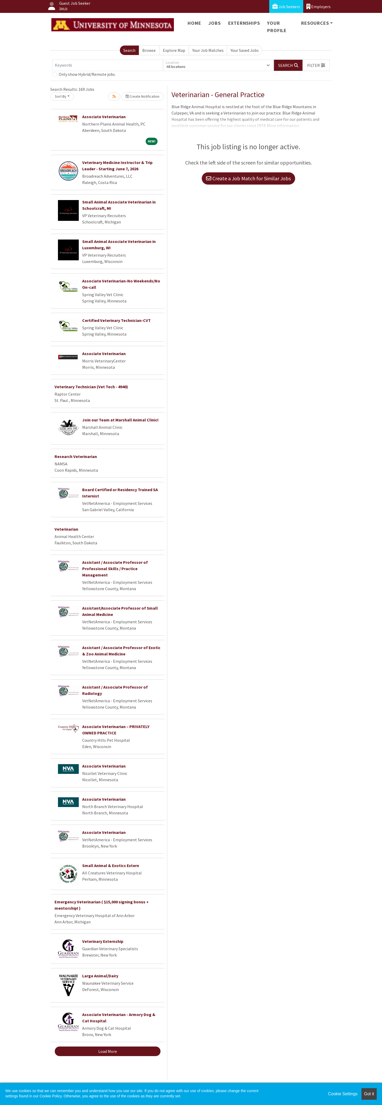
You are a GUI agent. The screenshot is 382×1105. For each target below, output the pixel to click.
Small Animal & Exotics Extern (110, 865)
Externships (244, 23)
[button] (316, 65)
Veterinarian (66, 529)
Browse (149, 50)
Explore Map (174, 50)
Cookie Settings (342, 1094)
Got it (369, 1094)
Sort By (60, 96)
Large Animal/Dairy (100, 975)
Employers (318, 6)
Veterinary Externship (102, 941)
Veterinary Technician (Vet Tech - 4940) (91, 386)
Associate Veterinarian (104, 116)
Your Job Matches (208, 50)
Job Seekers (286, 6)
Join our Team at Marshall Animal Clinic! (120, 419)
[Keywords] (107, 65)
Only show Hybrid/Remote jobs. (87, 74)
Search (129, 50)
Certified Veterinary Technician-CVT (116, 320)
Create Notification (142, 96)
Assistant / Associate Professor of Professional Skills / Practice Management (115, 569)
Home (194, 23)
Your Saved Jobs (245, 50)
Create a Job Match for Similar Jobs (248, 178)
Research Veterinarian (76, 456)
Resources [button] (315, 23)
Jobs (214, 23)
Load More (107, 1051)
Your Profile (277, 26)
